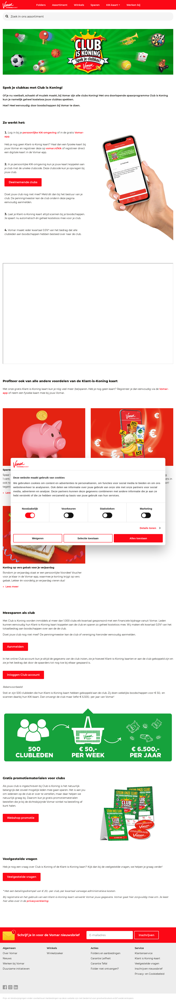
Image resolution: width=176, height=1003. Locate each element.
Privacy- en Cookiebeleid (149, 973)
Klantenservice (143, 953)
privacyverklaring (37, 900)
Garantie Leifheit (101, 958)
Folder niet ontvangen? (105, 968)
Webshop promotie (20, 817)
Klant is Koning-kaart (147, 958)
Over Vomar (10, 953)
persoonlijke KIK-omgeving (40, 132)
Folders (41, 5)
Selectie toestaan (88, 538)
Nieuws (7, 958)
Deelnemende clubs (23, 182)
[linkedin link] (16, 987)
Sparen (95, 5)
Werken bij (133, 5)
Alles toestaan (138, 538)
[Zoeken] (6, 16)
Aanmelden (15, 646)
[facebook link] (5, 987)
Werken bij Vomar (13, 963)
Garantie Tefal (99, 963)
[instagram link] (10, 987)
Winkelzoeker (55, 953)
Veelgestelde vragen (21, 876)
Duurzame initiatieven (16, 968)
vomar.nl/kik (54, 148)
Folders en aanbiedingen (105, 953)
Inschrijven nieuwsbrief (148, 968)
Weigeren (37, 538)
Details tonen (148, 528)
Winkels (79, 5)
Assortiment (59, 5)
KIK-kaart (113, 5)
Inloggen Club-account (23, 674)
